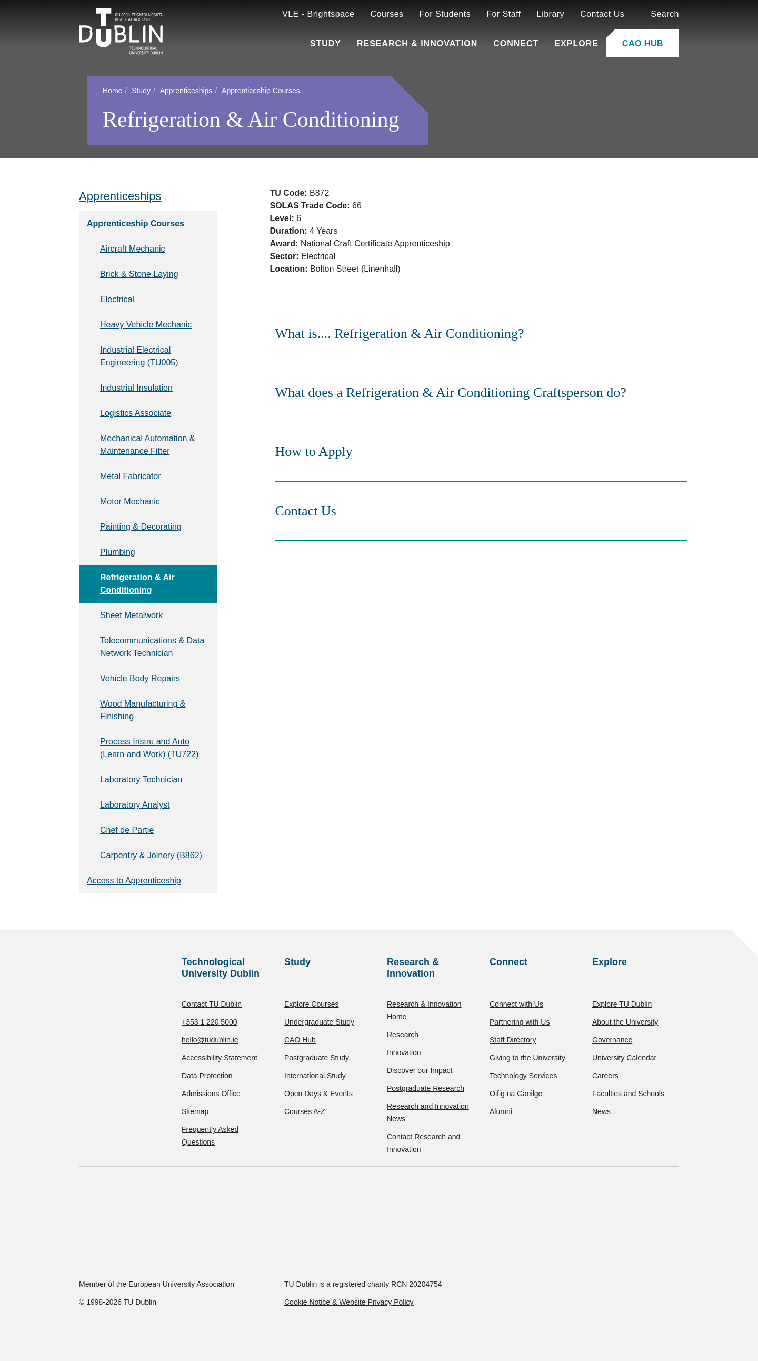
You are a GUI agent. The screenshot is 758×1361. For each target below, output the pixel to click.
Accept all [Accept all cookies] (55, 1321)
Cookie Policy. (221, 1288)
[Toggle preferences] (227, 1321)
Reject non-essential (143, 1321)
